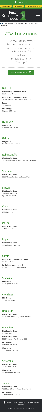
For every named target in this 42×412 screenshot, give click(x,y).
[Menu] (38, 15)
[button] (15, 2)
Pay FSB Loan (18, 6)
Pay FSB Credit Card (33, 6)
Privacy (8, 402)
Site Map (15, 402)
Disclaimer (22, 402)
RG (33, 409)
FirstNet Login (6, 6)
